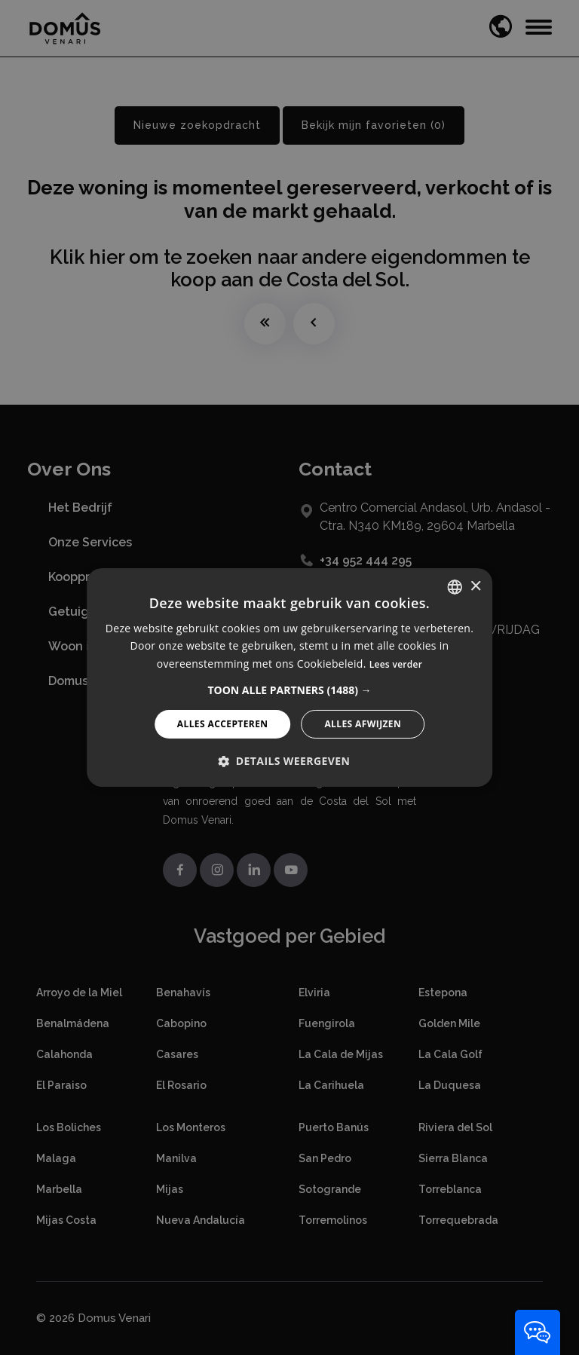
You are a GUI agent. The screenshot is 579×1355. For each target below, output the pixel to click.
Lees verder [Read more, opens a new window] (396, 664)
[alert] (289, 677)
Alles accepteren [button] (222, 723)
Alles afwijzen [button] (362, 723)
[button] (289, 690)
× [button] (475, 586)
